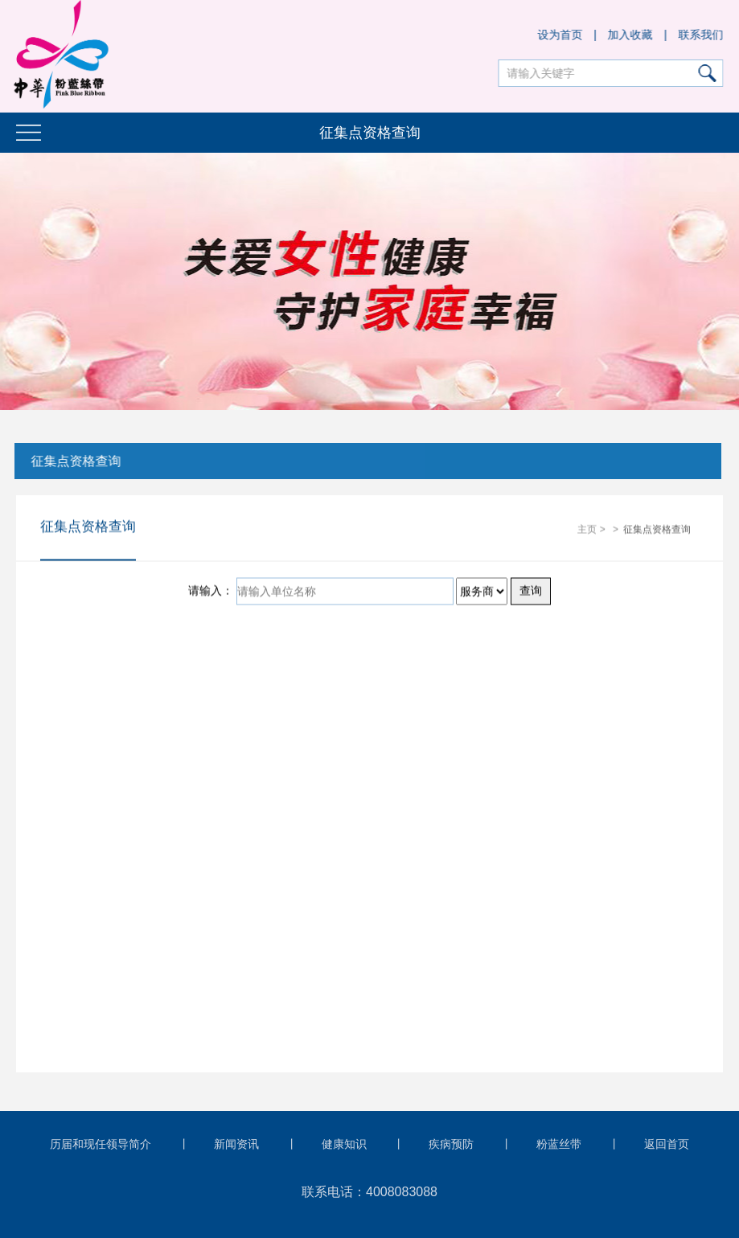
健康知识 (344, 1144)
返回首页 (666, 1144)
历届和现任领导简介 (100, 1144)
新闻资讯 (236, 1144)
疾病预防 (451, 1144)
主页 (587, 529)
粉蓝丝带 (558, 1144)
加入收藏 (630, 34)
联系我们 (701, 34)
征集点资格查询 (75, 461)
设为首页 (560, 34)
